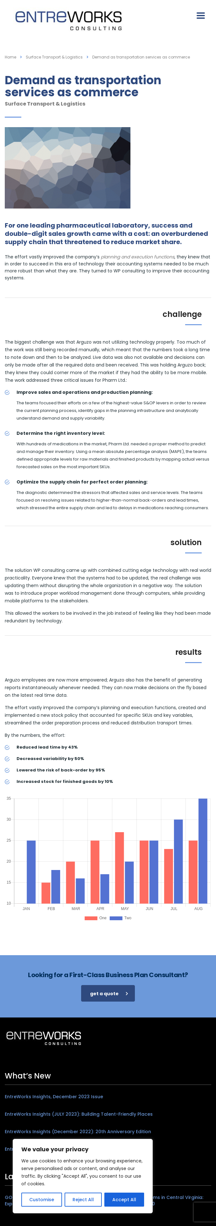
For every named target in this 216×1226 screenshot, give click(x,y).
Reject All (83, 1199)
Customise (41, 1199)
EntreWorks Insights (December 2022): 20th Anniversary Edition (78, 1131)
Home (10, 57)
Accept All (124, 1199)
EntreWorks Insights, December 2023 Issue (54, 1096)
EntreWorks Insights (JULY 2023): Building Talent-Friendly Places (79, 1114)
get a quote (109, 993)
